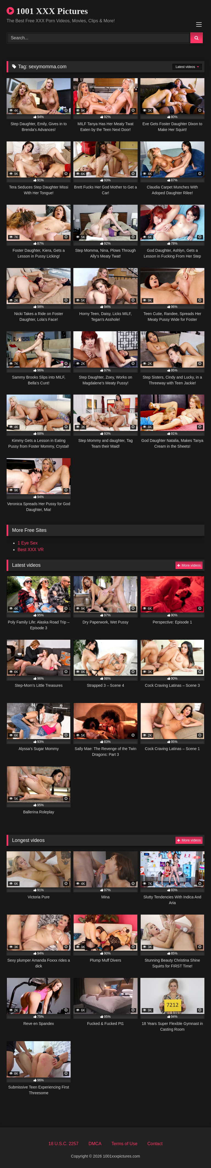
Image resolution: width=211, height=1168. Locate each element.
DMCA (94, 1143)
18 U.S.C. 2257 (63, 1143)
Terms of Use (124, 1143)
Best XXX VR (31, 549)
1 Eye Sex (28, 543)
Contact (154, 1143)
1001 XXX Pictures (47, 11)
